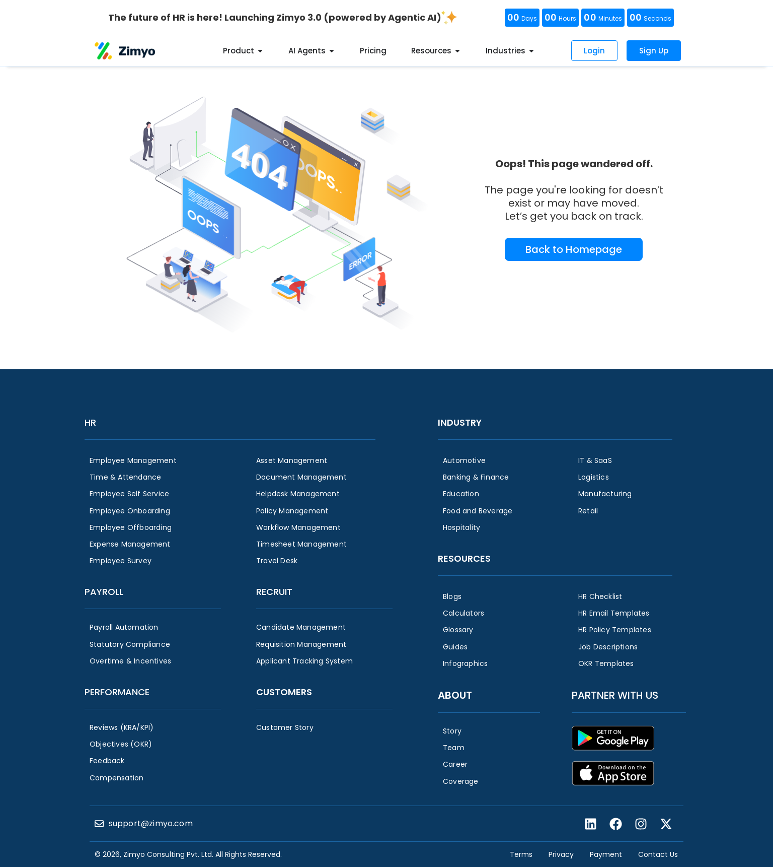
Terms (521, 854)
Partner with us (615, 695)
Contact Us (658, 854)
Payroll (104, 591)
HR (90, 422)
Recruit (274, 591)
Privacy (561, 854)
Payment (606, 854)
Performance (117, 692)
